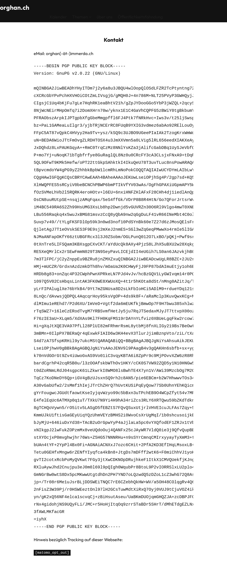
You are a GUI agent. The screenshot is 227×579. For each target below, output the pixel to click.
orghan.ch (15, 7)
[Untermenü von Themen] (90, 16)
